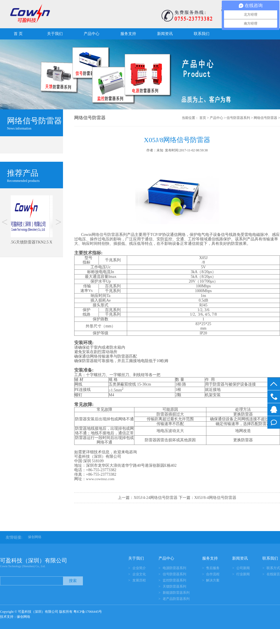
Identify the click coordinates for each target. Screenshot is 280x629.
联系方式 (273, 568)
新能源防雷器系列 (176, 593)
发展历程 (139, 580)
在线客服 (273, 409)
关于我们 (55, 34)
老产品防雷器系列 (176, 599)
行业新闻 (243, 574)
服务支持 (128, 34)
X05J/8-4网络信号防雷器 (215, 498)
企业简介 (139, 568)
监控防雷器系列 (174, 580)
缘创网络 (34, 537)
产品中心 (91, 34)
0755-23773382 (273, 396)
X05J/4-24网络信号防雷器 (156, 498)
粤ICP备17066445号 (87, 612)
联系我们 (201, 34)
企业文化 (139, 574)
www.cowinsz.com (100, 479)
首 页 (18, 34)
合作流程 (213, 574)
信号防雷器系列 (238, 118)
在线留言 (273, 422)
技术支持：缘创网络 (15, 617)
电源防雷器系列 (174, 568)
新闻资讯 (165, 34)
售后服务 (213, 568)
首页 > (204, 118)
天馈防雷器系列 (174, 586)
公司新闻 (243, 568)
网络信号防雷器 (265, 118)
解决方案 (213, 580)
